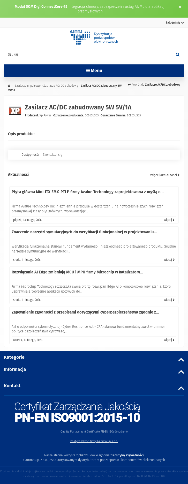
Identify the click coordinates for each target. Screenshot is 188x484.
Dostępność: (30, 154)
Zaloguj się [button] (175, 22)
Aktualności (18, 174)
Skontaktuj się (52, 154)
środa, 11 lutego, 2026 (27, 260)
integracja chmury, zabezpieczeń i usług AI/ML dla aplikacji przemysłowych (117, 9)
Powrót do (154, 85)
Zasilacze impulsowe (28, 86)
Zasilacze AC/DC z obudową (60, 86)
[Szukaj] (177, 54)
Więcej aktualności (165, 175)
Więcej (169, 220)
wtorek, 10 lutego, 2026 (27, 340)
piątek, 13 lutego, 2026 (27, 220)
